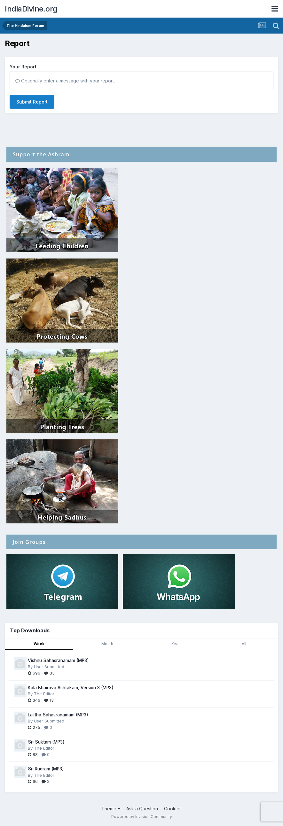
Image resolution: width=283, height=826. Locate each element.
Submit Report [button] (32, 101)
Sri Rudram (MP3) (46, 768)
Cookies (173, 808)
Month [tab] (107, 643)
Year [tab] (175, 643)
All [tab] (244, 643)
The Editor (44, 693)
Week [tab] (39, 643)
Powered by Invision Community (141, 816)
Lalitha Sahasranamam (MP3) (58, 714)
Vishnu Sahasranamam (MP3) (58, 660)
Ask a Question (142, 808)
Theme (110, 808)
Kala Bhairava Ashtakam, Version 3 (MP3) (71, 687)
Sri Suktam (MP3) (46, 742)
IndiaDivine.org (31, 8)
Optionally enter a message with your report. (65, 80)
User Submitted (49, 666)
